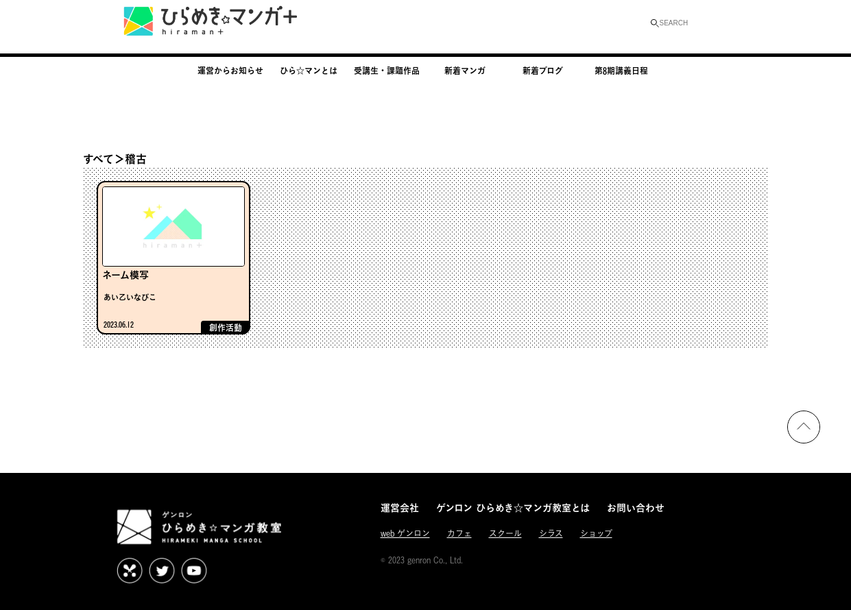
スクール (505, 533)
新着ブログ (543, 70)
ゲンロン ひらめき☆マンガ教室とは (513, 507)
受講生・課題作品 (387, 70)
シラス (551, 533)
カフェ (459, 533)
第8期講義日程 (621, 70)
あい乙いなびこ (130, 297)
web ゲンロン (405, 533)
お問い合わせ (635, 507)
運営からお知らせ (230, 70)
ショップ (596, 533)
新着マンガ (465, 70)
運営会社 (400, 507)
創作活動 (225, 327)
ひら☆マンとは (308, 70)
